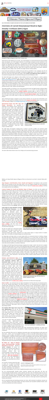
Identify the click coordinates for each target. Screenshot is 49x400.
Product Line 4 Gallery (37, 185)
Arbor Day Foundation (13, 355)
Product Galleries (23, 91)
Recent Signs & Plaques (30, 94)
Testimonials (23, 292)
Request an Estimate (32, 100)
